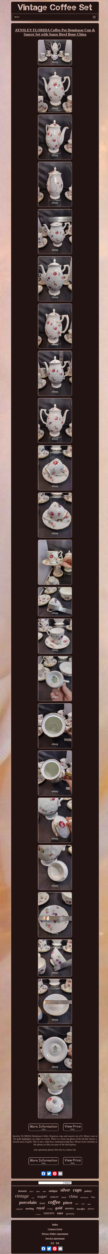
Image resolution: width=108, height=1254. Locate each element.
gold (58, 1208)
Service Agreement (55, 1238)
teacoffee (81, 1209)
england (19, 1209)
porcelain (28, 1202)
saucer (54, 1197)
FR (57, 1243)
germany (70, 1213)
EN (52, 1243)
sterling (29, 1208)
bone (42, 1203)
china (73, 1196)
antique (53, 1190)
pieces (91, 1208)
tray (49, 1209)
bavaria (22, 1191)
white (83, 1204)
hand (64, 1197)
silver (65, 1190)
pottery (88, 1191)
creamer (38, 1214)
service (69, 1208)
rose (76, 1204)
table (33, 1198)
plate (89, 1204)
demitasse (84, 1197)
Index (55, 1224)
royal (41, 1208)
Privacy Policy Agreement (55, 1233)
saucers (49, 1213)
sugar (42, 1197)
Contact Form (55, 1229)
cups (77, 1189)
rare (60, 1213)
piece (67, 1202)
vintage (22, 1196)
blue (93, 1197)
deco (38, 1191)
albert (31, 1191)
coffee (54, 1202)
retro (44, 1191)
